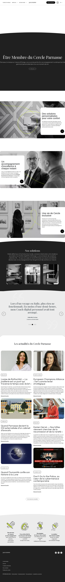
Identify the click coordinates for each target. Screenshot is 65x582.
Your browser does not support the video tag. (32, 21)
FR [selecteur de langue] (61, 2)
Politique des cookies (6, 570)
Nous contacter (51, 2)
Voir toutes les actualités (32, 499)
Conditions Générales (7, 565)
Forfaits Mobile (7, 2)
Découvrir (32, 68)
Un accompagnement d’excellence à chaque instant (10, 165)
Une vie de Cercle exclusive (51, 214)
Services (15, 2)
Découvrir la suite (5, 396)
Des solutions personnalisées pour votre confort (51, 116)
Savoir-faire (23, 2)
